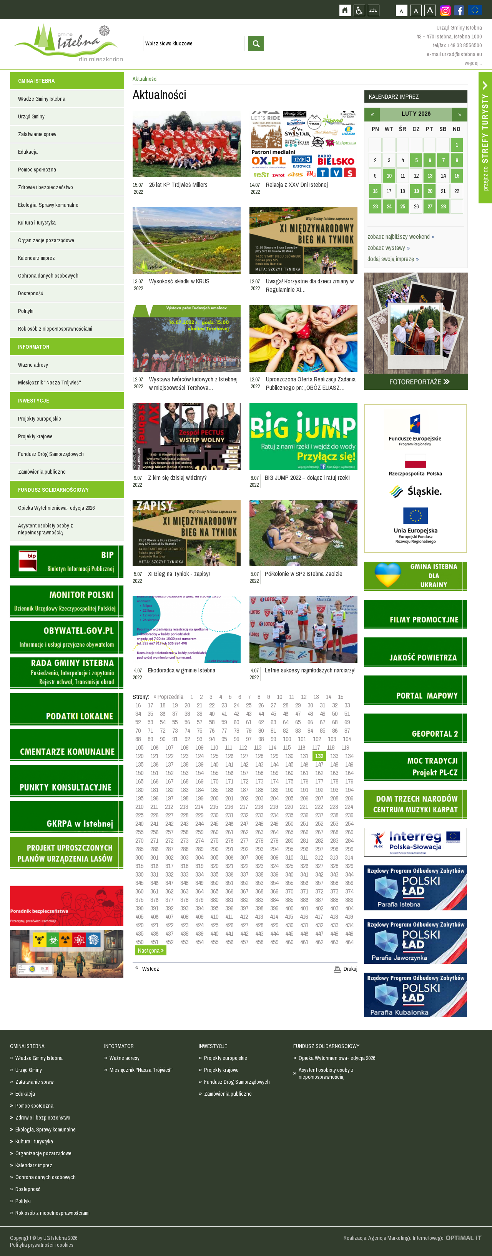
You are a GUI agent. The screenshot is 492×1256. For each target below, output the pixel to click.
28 (285, 705)
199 (199, 798)
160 (289, 773)
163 (334, 773)
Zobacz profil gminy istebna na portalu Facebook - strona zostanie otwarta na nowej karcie (459, 10)
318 (184, 866)
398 (259, 908)
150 (139, 773)
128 (259, 756)
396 (229, 908)
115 (287, 747)
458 (259, 942)
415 (289, 916)
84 (310, 730)
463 (334, 942)
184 (199, 789)
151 (154, 773)
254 (349, 823)
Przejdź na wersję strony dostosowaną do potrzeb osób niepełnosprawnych (359, 10)
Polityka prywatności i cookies (41, 1244)
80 (261, 730)
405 (139, 916)
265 (289, 832)
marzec (459, 114)
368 (259, 891)
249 (274, 823)
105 (139, 747)
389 (349, 899)
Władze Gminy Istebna (41, 98)
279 (274, 840)
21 (199, 705)
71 (150, 730)
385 (289, 899)
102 (317, 739)
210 (139, 806)
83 (298, 730)
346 (154, 882)
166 (154, 781)
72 (162, 730)
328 (334, 866)
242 (169, 823)
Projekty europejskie (39, 418)
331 (154, 874)
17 (150, 705)
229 (199, 815)
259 (199, 832)
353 (259, 882)
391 (154, 908)
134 (349, 756)
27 (273, 705)
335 (214, 874)
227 (169, 815)
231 (229, 815)
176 (304, 781)
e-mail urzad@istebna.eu (454, 54)
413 (259, 916)
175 (289, 781)
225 (139, 815)
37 (175, 713)
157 (244, 773)
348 (184, 882)
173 (259, 781)
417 (319, 916)
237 (319, 815)
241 (154, 823)
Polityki (25, 311)
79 (248, 730)
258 (184, 832)
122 (169, 756)
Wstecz (150, 969)
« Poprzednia (168, 696)
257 (169, 832)
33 (347, 705)
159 (274, 773)
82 (285, 730)
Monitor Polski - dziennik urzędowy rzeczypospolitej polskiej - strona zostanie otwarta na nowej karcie (66, 602)
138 (184, 764)
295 (289, 849)
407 (169, 916)
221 (304, 806)
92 (187, 739)
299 (349, 849)
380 (214, 899)
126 (229, 756)
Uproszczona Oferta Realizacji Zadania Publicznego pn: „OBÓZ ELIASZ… (311, 383)
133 (334, 756)
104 (347, 739)
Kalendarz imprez (36, 258)
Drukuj (350, 969)
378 (184, 899)
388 (334, 899)
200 (214, 798)
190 (289, 789)
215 (214, 806)
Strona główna (345, 10)
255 (139, 832)
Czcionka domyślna (401, 10)
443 (259, 933)
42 (236, 713)
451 (154, 942)
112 (243, 747)
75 (199, 730)
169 (199, 781)
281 (304, 840)
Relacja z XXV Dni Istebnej (297, 184)
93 (199, 739)
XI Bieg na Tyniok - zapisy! (179, 573)
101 (302, 739)
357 (319, 882)
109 (199, 747)
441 (229, 933)
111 (228, 747)
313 (334, 857)
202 (244, 798)
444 (274, 933)
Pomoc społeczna (37, 169)
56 (187, 722)
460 (289, 942)
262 (244, 832)
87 (347, 730)
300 (139, 857)
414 (274, 916)
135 (139, 764)
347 (169, 882)
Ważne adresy (33, 364)
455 (214, 942)
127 (244, 756)
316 (154, 866)
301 (154, 857)
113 (257, 747)
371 (304, 891)
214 (199, 806)
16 (138, 705)
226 (154, 815)
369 (274, 891)
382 (244, 899)
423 (184, 925)
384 (274, 899)
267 (319, 832)
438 (184, 933)
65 (298, 722)
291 (229, 849)
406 (154, 916)
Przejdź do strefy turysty (485, 137)
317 (169, 866)
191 (304, 789)
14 (328, 696)
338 (259, 874)
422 (169, 925)
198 (184, 798)
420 (139, 925)
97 (248, 739)
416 (304, 916)
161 (304, 773)
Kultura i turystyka (37, 222)
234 (274, 815)
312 (319, 857)
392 (169, 908)
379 (199, 899)
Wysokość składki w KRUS (179, 281)
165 (139, 781)
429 (274, 925)
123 (184, 756)
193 (334, 789)
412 (244, 916)
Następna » (151, 950)
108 (184, 747)
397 (244, 908)
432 (319, 925)
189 (274, 789)
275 (214, 840)
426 (229, 925)
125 (214, 756)
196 (154, 798)
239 (349, 815)
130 (289, 756)
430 (289, 925)
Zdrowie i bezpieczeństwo (45, 187)
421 (154, 925)
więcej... (473, 63)
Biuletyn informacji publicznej (66, 562)
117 (316, 747)
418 (334, 916)
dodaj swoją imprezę (393, 258)
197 (169, 798)
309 (274, 857)
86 (334, 730)
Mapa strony (373, 10)
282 (319, 840)
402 (319, 908)
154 (199, 773)
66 (310, 722)
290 (214, 849)
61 (248, 722)
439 (199, 933)
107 (169, 747)
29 (298, 705)
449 (349, 933)
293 (259, 849)
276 (229, 840)
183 (184, 789)
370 (289, 891)
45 (273, 713)
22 (211, 705)
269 (349, 832)
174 (274, 781)
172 (244, 781)
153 (184, 773)
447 (319, 933)
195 (139, 798)
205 (289, 798)
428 (259, 925)
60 (236, 722)
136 (154, 764)
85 (322, 730)
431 (304, 925)
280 (289, 840)
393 (184, 908)
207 (319, 798)
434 (349, 925)
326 (304, 866)
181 (154, 789)
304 (199, 857)
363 (184, 891)
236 (304, 815)
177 (319, 781)
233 (259, 815)
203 (259, 798)
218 (259, 806)
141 (229, 764)
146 (304, 764)
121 (154, 756)
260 (214, 832)
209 (349, 798)
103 (332, 739)
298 (334, 849)
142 (244, 764)
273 (184, 840)
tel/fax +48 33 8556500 (457, 45)
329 (349, 866)
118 (330, 747)
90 (162, 739)
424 (199, 925)
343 (334, 874)
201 (229, 798)
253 (334, 823)
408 (184, 916)
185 (214, 789)
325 (289, 866)
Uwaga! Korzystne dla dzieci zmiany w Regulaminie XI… (310, 285)
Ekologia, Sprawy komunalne (48, 204)
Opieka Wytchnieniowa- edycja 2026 (56, 507)
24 (236, 705)
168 (184, 781)
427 (244, 925)
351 (229, 882)
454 (199, 942)
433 (334, 925)
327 (319, 866)
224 (349, 806)
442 (244, 933)
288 (184, 849)
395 (214, 908)
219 (274, 806)
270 (139, 840)
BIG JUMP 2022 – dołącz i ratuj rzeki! (307, 477)
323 (259, 866)
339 (274, 874)
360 (139, 891)
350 (214, 882)
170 (214, 781)
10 (279, 696)
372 (319, 891)
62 (261, 722)
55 (175, 722)
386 (304, 899)
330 (139, 874)
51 (347, 713)
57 (199, 722)
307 (244, 857)
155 (214, 773)
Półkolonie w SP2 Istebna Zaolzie (303, 573)
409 (199, 916)
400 (289, 908)
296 (304, 849)
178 (334, 781)
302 (169, 857)
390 (139, 908)
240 (139, 823)
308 (259, 857)
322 (244, 866)
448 (334, 933)
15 (340, 696)
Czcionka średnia (415, 10)
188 (259, 789)
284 (349, 840)
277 (244, 840)
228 (184, 815)
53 (150, 722)
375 (139, 899)
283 (334, 840)
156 (229, 773)
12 (303, 696)
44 (261, 713)
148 (334, 764)
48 (310, 713)
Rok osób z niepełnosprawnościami (55, 328)
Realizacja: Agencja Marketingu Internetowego (394, 1237)
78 (236, 730)
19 (175, 705)
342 (319, 874)
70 (138, 730)
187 (244, 789)
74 (187, 730)
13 (316, 696)
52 (138, 722)
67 (322, 722)
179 (349, 781)
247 (244, 823)
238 (334, 815)
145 (289, 764)
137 (169, 764)
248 (259, 823)
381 (229, 899)
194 (349, 789)
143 (259, 764)
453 (184, 942)
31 (322, 705)
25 (248, 705)
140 (214, 764)
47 (298, 713)
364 (199, 891)
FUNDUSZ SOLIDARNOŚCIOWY (53, 489)
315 (139, 866)
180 (139, 789)
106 (154, 747)
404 (349, 908)
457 (244, 942)
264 (274, 832)
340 (289, 874)
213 (184, 806)
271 (154, 840)
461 (304, 942)
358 (334, 882)
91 (175, 739)
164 (349, 773)
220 (289, 806)
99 (273, 739)
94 (211, 739)
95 (224, 739)
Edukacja (28, 151)
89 (150, 739)
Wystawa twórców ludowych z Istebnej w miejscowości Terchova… (193, 383)
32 (334, 705)
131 (304, 756)
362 (169, 891)
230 (214, 815)
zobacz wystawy (388, 247)
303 (184, 857)
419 (349, 916)
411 (229, 916)
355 (289, 882)
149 (349, 764)
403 (334, 908)
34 (138, 713)
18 (162, 705)
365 (214, 891)
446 (304, 933)
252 (319, 823)
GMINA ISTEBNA (36, 80)
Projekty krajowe (35, 436)
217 (244, 806)
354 (274, 882)
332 (169, 874)
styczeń (372, 114)
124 (199, 756)
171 (229, 781)
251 (304, 823)
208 (334, 798)
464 (349, 942)
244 (199, 823)
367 (244, 891)
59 (224, 722)
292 (244, 849)
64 (285, 722)
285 (139, 849)
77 (224, 730)
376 (154, 899)
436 (154, 933)
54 (162, 722)
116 (301, 747)
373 (334, 891)
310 (289, 857)
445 (289, 933)
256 (154, 832)
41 (224, 713)
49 (322, 713)
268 (334, 832)
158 (259, 773)
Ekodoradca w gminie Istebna (181, 670)
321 (229, 866)
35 (150, 713)
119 (345, 747)
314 (349, 857)
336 (229, 874)
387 (319, 899)
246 (229, 823)
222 (319, 806)
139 (199, 764)
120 (139, 756)
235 (289, 815)
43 (248, 713)
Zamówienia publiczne (42, 471)
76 (211, 730)
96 (236, 739)
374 (349, 891)
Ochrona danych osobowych (48, 275)
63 (273, 722)
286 (154, 849)
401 (304, 908)
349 (199, 882)
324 (274, 866)
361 (154, 891)
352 (244, 882)
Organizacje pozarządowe (46, 240)
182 (169, 789)
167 (169, 781)
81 (273, 730)
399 (274, 908)
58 (211, 722)
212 (169, 806)
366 (229, 891)
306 (229, 857)
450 (139, 942)
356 (304, 882)
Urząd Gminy (31, 116)
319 (199, 866)
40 (211, 713)
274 (199, 840)
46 (285, 713)
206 (304, 798)
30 (310, 705)
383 (259, 899)
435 (139, 933)
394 (199, 908)
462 (319, 942)
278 (259, 840)
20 (187, 705)
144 (274, 764)
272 (169, 840)
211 (154, 806)
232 (244, 815)
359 (349, 882)
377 (169, 899)
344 (349, 874)
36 (162, 713)
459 (274, 942)
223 (334, 806)
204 (274, 798)
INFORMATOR (33, 346)
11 (291, 696)
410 (214, 916)
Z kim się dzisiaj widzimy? (177, 477)
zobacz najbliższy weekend (401, 236)
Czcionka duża (430, 10)
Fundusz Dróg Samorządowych (51, 454)
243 (184, 823)
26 (261, 705)
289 (199, 849)
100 (287, 739)
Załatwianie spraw (37, 134)
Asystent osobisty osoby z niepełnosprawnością (45, 529)
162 (319, 773)
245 (214, 823)
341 (304, 874)
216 (229, 806)
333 (184, 874)
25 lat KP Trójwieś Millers (178, 184)
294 (274, 849)
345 (139, 882)
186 (229, 789)
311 (304, 857)
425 (214, 925)
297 (319, 849)
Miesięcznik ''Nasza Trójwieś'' (49, 382)
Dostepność (30, 293)
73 (175, 730)
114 (272, 747)
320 (214, 866)
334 (199, 874)
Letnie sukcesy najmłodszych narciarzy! (310, 670)
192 (319, 789)
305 (214, 857)
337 (244, 874)
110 (214, 747)
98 (261, 739)
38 (187, 713)
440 (214, 933)
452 (169, 942)
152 (169, 773)
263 (259, 832)
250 (289, 823)
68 (334, 722)
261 (229, 832)
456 (229, 942)
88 (138, 739)
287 (169, 849)
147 (319, 764)
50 (334, 713)
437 (169, 933)
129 (274, 756)
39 (199, 713)
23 (224, 705)
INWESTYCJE (33, 400)
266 (304, 832)
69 (347, 722)
